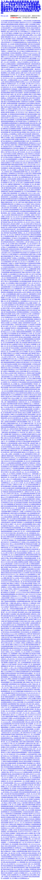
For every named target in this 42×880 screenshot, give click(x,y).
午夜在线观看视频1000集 (15, 209)
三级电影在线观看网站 (10, 421)
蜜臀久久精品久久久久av (16, 644)
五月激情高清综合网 (34, 707)
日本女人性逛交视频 (24, 33)
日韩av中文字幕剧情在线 (25, 206)
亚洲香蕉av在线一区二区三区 (20, 108)
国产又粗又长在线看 (34, 529)
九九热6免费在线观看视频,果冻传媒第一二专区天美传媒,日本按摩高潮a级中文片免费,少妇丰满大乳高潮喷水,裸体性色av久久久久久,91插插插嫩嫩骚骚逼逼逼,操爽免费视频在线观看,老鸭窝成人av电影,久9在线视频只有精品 (21, 7)
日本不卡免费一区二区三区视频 (16, 340)
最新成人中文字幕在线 (27, 452)
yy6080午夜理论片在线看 (9, 153)
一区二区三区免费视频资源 (13, 509)
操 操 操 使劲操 (19, 729)
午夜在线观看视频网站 (20, 520)
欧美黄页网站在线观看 (24, 565)
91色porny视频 (5, 26)
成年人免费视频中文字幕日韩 (17, 40)
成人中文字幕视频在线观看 (11, 871)
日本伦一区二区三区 (29, 856)
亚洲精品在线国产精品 (12, 817)
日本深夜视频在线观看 (25, 281)
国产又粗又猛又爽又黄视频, (16, 26)
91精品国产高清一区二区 (14, 51)
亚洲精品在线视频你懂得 (28, 499)
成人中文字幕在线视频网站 (28, 191)
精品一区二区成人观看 (31, 171)
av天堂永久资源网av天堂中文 (18, 308)
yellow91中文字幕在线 (32, 161)
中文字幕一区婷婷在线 (10, 126)
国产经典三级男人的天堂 (27, 774)
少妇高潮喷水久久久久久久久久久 (29, 301)
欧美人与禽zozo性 (32, 285)
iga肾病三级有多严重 (23, 443)
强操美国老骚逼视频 (11, 277)
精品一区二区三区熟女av (21, 236)
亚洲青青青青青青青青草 (30, 389)
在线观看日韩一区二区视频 (10, 384)
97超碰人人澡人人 (10, 651)
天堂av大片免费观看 (8, 770)
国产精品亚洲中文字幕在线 (17, 380)
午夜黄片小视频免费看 (17, 38)
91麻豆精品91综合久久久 (7, 46)
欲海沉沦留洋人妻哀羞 (9, 224)
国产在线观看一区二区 (32, 723)
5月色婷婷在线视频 (8, 783)
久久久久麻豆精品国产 (7, 563)
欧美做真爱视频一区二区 (19, 527)
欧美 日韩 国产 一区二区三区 (33, 716)
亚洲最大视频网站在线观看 (21, 562)
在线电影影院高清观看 (34, 263)
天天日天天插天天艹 (6, 468)
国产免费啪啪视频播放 (27, 339)
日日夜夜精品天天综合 (7, 502)
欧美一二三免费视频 (9, 680)
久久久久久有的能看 (32, 137)
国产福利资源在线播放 (31, 114)
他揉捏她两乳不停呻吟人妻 (32, 454)
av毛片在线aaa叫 (17, 69)
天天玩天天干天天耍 (9, 461)
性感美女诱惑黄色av (32, 42)
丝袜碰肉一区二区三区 (20, 736)
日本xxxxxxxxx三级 (19, 783)
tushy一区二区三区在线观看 (28, 472)
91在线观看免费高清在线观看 (21, 240)
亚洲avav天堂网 (27, 55)
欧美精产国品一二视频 (13, 49)
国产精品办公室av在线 (35, 500)
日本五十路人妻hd (29, 189)
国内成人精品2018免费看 (25, 412)
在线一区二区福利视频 (16, 838)
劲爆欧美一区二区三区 (27, 299)
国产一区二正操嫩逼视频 (29, 268)
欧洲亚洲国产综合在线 (11, 412)
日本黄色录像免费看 (15, 53)
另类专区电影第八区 (25, 632)
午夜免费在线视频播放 (18, 468)
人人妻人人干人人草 (14, 569)
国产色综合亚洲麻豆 (14, 348)
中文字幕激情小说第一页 (13, 776)
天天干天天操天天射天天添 (21, 646)
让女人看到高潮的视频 (16, 682)
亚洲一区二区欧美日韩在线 (11, 429)
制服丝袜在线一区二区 (32, 157)
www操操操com (8, 69)
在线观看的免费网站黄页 (15, 605)
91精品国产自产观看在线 (25, 247)
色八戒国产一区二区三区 (14, 524)
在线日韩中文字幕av (30, 272)
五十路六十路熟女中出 (20, 375)
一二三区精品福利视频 (17, 481)
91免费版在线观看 (27, 772)
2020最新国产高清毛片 (10, 328)
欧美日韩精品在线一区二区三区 (25, 376)
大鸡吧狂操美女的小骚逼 (13, 98)
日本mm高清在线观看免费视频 (17, 416)
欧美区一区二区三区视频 (9, 170)
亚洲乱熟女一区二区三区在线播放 (12, 650)
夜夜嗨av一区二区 (22, 233)
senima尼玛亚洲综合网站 (19, 718)
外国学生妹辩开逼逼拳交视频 (12, 107)
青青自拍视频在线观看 (34, 826)
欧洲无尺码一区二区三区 (9, 87)
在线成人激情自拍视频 (26, 745)
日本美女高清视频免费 (23, 788)
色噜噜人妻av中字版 (34, 833)
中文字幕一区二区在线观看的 (27, 858)
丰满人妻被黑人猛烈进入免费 (15, 73)
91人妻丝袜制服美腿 (11, 443)
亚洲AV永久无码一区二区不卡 (27, 274)
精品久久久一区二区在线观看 (32, 734)
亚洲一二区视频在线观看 (10, 80)
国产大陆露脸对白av (11, 67)
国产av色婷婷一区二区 (31, 148)
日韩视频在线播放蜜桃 (24, 144)
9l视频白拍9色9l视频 (34, 562)
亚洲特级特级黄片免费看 (19, 420)
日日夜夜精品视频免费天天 (21, 538)
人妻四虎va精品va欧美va (31, 74)
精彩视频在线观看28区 (26, 495)
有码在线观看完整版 (34, 867)
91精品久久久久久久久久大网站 (18, 598)
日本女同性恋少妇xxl (28, 286)
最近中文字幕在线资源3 (27, 304)
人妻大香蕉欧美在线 (11, 831)
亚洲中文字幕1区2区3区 (30, 394)
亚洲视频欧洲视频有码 (23, 87)
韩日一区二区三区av (29, 150)
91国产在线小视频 (23, 202)
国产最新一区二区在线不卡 (13, 299)
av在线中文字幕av (23, 197)
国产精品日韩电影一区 (27, 637)
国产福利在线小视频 (20, 536)
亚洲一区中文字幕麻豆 (22, 351)
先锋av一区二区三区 (12, 177)
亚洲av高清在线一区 (22, 378)
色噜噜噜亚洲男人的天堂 (26, 840)
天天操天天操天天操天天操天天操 (13, 630)
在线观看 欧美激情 (26, 434)
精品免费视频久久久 (14, 432)
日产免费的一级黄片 (9, 137)
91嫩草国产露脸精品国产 (14, 184)
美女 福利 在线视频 (22, 225)
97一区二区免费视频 (9, 441)
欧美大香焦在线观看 (10, 846)
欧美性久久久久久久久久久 (17, 545)
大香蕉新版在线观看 (27, 69)
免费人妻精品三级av (28, 682)
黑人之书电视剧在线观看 (7, 236)
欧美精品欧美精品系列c (9, 242)
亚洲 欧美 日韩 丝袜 (25, 704)
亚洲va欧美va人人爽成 (20, 603)
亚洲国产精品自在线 (35, 119)
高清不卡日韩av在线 (29, 73)
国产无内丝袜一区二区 (24, 152)
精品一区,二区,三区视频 (34, 865)
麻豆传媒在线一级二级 (18, 581)
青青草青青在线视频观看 (26, 411)
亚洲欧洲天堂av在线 (26, 98)
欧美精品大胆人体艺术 (21, 162)
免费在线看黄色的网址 (17, 164)
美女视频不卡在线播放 (19, 549)
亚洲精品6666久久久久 (17, 270)
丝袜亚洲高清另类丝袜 (26, 348)
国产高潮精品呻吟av (14, 301)
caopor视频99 (8, 108)
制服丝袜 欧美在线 (32, 342)
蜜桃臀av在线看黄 (33, 146)
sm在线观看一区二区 (9, 330)
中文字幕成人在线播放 (9, 833)
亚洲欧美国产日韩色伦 (11, 657)
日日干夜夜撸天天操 (12, 669)
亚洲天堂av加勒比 (13, 660)
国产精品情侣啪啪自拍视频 (25, 829)
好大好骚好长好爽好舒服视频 (18, 518)
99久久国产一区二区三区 (9, 326)
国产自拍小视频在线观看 (7, 536)
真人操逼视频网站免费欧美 (32, 117)
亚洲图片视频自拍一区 (21, 139)
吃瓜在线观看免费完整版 (10, 506)
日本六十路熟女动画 (10, 824)
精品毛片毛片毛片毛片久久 (8, 574)
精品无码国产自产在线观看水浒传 (29, 252)
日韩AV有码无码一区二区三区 (22, 222)
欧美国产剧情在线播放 (32, 256)
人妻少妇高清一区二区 (22, 533)
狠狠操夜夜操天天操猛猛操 (18, 29)
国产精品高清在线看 (30, 581)
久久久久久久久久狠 (19, 770)
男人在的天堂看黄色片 (15, 166)
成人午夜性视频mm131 (24, 31)
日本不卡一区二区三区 (32, 718)
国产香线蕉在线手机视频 (30, 544)
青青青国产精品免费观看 (9, 225)
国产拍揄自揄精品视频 (23, 56)
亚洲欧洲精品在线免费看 (10, 175)
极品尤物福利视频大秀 (7, 256)
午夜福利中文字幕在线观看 (22, 125)
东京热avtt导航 (15, 313)
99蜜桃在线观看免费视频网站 (24, 331)
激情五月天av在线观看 (32, 308)
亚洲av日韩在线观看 (20, 243)
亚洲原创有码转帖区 (14, 249)
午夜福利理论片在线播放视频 (13, 813)
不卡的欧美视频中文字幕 (22, 599)
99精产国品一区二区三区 (27, 107)
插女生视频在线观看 (10, 763)
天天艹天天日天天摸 (29, 164)
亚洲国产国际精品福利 (17, 734)
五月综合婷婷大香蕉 (28, 209)
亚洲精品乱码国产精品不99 (8, 393)
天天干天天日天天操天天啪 (8, 533)
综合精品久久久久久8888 (10, 633)
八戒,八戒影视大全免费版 (28, 335)
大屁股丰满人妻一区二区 (25, 402)
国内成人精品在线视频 (32, 28)
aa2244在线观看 (18, 414)
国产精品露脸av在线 (6, 626)
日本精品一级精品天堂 (17, 213)
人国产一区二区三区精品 (28, 509)
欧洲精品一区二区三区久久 (17, 112)
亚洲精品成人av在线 (22, 153)
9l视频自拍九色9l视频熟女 (10, 655)
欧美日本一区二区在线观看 (8, 351)
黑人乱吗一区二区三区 (13, 182)
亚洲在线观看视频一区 (12, 315)
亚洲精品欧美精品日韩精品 (25, 400)
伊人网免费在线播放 (22, 459)
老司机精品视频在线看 (17, 385)
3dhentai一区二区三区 (25, 765)
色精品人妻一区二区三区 (23, 126)
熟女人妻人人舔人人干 (32, 547)
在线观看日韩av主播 (19, 617)
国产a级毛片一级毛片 (13, 840)
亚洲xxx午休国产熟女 (26, 173)
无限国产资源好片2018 (9, 353)
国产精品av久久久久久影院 (8, 331)
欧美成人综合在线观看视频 (12, 632)
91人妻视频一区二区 (22, 159)
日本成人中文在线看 (33, 477)
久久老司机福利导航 (31, 754)
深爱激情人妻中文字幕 (34, 202)
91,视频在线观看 (5, 596)
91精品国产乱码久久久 (9, 146)
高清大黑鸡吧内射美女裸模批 (24, 393)
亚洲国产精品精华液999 (21, 263)
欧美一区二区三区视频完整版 (15, 691)
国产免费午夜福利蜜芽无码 (13, 759)
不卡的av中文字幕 (34, 366)
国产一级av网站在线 (19, 229)
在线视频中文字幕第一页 (33, 227)
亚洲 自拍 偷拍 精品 (35, 572)
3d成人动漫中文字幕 (11, 31)
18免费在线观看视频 (11, 103)
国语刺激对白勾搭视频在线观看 (19, 198)
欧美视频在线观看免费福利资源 (28, 211)
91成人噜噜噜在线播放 (21, 698)
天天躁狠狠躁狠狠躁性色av (19, 42)
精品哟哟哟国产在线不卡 (25, 635)
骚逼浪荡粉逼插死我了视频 (17, 272)
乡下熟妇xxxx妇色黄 (8, 373)
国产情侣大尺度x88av (11, 152)
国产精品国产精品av (21, 121)
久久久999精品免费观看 (29, 479)
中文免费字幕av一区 (28, 838)
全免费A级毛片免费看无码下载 (24, 820)
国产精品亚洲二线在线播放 (24, 47)
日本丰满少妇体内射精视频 (31, 556)
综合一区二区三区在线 (22, 799)
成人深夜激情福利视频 (23, 655)
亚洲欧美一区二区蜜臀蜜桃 (10, 653)
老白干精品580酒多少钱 (16, 396)
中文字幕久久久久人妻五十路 (17, 117)
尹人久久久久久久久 (20, 110)
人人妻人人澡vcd (13, 668)
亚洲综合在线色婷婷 (10, 673)
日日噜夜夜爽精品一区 (7, 238)
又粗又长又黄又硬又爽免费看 (12, 438)
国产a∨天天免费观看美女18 (16, 394)
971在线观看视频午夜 (12, 247)
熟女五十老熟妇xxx (14, 411)
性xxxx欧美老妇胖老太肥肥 (21, 78)
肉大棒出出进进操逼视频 (9, 47)
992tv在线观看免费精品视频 (27, 216)
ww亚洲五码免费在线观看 (9, 810)
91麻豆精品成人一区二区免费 (21, 781)
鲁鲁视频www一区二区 (21, 146)
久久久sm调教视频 (33, 806)
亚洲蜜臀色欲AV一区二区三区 (9, 482)
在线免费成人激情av (28, 450)
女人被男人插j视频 (15, 628)
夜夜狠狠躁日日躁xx (27, 749)
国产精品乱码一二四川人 (13, 526)
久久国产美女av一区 (21, 330)
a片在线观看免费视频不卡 (8, 425)
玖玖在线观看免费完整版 (20, 407)
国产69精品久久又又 (32, 242)
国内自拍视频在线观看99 (33, 535)
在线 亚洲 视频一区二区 (7, 617)
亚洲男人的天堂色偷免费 (24, 134)
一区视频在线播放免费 (26, 585)
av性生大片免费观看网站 (33, 375)
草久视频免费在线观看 (23, 123)
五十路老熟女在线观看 (33, 425)
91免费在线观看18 (17, 479)
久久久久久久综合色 (21, 592)
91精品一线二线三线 (15, 94)
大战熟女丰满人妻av (30, 743)
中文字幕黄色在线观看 (14, 448)
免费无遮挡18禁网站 (33, 162)
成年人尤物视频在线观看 (27, 182)
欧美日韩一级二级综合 (17, 306)
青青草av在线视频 (16, 473)
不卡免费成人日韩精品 (15, 727)
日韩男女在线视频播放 (34, 752)
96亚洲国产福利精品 (15, 96)
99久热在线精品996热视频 (21, 502)
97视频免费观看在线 (22, 143)
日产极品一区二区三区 (20, 256)
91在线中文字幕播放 (26, 130)
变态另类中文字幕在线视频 (22, 441)
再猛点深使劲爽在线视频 (28, 804)
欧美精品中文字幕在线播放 (8, 599)
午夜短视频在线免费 (11, 403)
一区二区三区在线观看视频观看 (26, 277)
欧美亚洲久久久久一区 (11, 508)
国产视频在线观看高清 (9, 696)
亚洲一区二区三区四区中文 (8, 864)
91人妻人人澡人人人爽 (7, 736)
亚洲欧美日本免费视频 (35, 236)
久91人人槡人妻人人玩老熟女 (21, 869)
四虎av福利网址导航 (29, 626)
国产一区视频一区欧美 (11, 829)
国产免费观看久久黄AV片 (27, 249)
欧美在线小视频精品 (19, 148)
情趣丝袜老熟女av (22, 615)
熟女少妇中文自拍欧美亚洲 (33, 862)
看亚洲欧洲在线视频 (10, 790)
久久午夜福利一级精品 (16, 322)
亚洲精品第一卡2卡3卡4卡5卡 (29, 37)
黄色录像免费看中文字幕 (10, 99)
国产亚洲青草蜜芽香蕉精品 (25, 317)
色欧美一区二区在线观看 (25, 65)
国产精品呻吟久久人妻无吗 (14, 837)
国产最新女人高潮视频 (12, 33)
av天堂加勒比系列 (15, 745)
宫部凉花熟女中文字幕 (18, 623)
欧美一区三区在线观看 (9, 161)
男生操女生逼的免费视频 (16, 464)
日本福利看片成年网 (26, 813)
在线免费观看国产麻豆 (22, 439)
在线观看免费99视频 (24, 669)
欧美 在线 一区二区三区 (34, 423)
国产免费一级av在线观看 (20, 342)
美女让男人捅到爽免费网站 (18, 639)
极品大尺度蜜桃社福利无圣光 (29, 51)
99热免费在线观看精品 (15, 335)
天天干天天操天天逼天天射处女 (23, 801)
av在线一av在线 (35, 621)
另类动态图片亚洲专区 (21, 324)
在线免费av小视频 (8, 414)
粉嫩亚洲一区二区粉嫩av (9, 180)
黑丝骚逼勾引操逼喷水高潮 (32, 779)
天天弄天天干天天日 (33, 714)
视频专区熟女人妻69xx (9, 714)
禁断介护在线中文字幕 (16, 687)
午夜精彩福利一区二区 (30, 346)
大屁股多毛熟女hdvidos (15, 251)
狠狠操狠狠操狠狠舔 (9, 362)
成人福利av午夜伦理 (15, 472)
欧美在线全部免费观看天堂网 (32, 580)
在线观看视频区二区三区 (14, 675)
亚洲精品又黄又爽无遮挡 (22, 362)
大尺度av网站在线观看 (26, 583)
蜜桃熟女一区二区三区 (34, 553)
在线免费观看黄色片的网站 (22, 46)
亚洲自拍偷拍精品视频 (18, 722)
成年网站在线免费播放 (30, 92)
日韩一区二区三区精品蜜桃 (17, 743)
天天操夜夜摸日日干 (32, 121)
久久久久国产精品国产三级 (12, 664)
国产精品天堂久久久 (21, 427)
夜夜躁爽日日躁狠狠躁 (9, 801)
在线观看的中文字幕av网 (14, 304)
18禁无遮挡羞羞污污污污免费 (9, 376)
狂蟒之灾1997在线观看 (17, 189)
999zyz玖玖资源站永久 (7, 549)
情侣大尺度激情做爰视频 (24, 364)
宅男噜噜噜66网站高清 (7, 204)
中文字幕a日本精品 (8, 157)
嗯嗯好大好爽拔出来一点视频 (15, 511)
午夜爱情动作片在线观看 (27, 101)
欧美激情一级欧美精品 (12, 445)
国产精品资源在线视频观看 (22, 231)
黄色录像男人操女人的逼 (24, 612)
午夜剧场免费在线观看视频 (33, 518)
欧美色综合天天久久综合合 (14, 268)
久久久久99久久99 (20, 161)
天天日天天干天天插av (7, 375)
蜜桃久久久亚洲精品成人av (21, 878)
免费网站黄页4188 (23, 826)
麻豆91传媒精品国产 (10, 459)
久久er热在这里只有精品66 (28, 470)
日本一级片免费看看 (23, 279)
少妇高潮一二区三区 (34, 108)
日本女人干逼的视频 (22, 802)
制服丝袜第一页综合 (23, 819)
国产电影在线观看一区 (30, 729)
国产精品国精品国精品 (10, 312)
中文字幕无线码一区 (15, 756)
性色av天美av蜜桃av (6, 678)
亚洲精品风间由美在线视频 (17, 114)
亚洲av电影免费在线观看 (10, 155)
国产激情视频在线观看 (15, 130)
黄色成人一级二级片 (22, 290)
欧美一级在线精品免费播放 (26, 758)
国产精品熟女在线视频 (17, 346)
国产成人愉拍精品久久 (7, 141)
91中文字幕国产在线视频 (33, 797)
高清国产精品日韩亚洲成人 (11, 567)
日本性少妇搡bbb (11, 587)
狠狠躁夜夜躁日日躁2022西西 (14, 35)
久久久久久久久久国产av (29, 251)
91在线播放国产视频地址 (28, 675)
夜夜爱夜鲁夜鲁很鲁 (20, 137)
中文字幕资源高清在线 (7, 229)
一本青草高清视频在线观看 (32, 531)
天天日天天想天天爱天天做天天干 (24, 267)
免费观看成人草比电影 (33, 355)
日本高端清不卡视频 (6, 718)
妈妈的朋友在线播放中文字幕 (23, 455)
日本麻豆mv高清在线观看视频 (30, 855)
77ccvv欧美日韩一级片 (20, 76)
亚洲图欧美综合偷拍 (12, 279)
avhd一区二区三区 (15, 216)
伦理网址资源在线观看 (24, 89)
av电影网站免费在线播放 (22, 709)
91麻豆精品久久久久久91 (18, 116)
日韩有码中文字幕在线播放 (18, 382)
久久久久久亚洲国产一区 (24, 80)
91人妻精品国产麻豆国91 (23, 170)
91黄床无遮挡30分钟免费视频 (18, 513)
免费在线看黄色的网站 (32, 554)
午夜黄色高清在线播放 (19, 405)
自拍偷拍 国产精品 (15, 245)
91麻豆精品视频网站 (20, 285)
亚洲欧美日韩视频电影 (31, 468)
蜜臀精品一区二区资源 (10, 788)
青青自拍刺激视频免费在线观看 (27, 792)
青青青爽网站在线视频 (15, 689)
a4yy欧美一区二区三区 (24, 482)
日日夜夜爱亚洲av (21, 188)
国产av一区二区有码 (12, 135)
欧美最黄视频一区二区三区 (22, 461)
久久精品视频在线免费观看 (22, 119)
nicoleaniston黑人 (7, 722)
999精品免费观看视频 (27, 319)
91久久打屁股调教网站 (12, 65)
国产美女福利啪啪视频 (33, 188)
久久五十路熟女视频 (10, 56)
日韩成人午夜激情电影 (16, 55)
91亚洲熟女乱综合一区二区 (13, 83)
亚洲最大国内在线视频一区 (16, 168)
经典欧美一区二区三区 (12, 765)
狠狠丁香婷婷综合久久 (20, 373)
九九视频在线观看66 (10, 64)
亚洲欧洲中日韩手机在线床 (22, 234)
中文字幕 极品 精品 (17, 515)
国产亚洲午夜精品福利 (9, 849)
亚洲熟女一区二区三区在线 (16, 777)
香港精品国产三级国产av (7, 263)
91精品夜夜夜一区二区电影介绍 (18, 193)
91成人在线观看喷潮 (31, 513)
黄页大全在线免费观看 (10, 436)
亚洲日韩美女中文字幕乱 (29, 732)
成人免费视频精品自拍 (25, 177)
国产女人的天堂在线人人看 (14, 732)
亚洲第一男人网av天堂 (27, 83)
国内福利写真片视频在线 (10, 819)
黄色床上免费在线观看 (25, 135)
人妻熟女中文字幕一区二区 (19, 484)
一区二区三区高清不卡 (32, 243)
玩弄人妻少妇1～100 (16, 493)
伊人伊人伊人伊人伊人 (32, 693)
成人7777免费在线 (20, 358)
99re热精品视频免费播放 (15, 90)
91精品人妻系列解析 (23, 653)
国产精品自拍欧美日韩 (7, 869)
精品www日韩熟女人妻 (25, 445)
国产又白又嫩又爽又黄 (24, 99)
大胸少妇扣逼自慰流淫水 (7, 729)
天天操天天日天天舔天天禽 (21, 563)
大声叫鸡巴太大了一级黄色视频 (30, 473)
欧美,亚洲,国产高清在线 (18, 723)
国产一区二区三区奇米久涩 (14, 218)
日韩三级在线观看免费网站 (28, 448)
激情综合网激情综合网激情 (12, 82)
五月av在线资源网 (15, 495)
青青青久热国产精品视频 (33, 373)
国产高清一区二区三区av (7, 234)
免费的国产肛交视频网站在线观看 (12, 128)
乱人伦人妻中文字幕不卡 (7, 553)
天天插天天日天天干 (17, 856)
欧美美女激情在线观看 (31, 576)
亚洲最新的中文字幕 (14, 173)
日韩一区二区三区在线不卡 (8, 799)
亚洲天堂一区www (14, 822)
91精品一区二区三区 (31, 517)
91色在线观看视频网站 (16, 811)
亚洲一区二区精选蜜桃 (32, 141)
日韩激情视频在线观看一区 (31, 558)
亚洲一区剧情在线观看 (10, 179)
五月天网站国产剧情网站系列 (26, 175)
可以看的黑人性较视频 (34, 696)
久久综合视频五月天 (13, 274)
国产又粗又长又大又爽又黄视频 (27, 58)
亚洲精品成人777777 (8, 538)
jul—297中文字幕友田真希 (31, 700)
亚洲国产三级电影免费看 (27, 569)
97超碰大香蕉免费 (11, 378)
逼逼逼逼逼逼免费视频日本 (8, 121)
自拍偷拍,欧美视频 (36, 589)
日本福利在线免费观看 (34, 233)
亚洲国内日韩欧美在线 (32, 486)
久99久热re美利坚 (13, 337)
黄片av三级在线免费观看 (11, 281)
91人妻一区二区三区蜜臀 (14, 804)
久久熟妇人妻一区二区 (18, 531)
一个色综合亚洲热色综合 (18, 349)
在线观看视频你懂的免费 (33, 60)
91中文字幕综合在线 (16, 286)
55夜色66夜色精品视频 (31, 26)
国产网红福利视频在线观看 (31, 644)
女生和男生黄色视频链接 (20, 806)
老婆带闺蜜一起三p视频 (19, 517)
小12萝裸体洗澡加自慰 (31, 40)
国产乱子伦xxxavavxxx (16, 772)
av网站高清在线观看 (35, 234)
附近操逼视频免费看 (26, 166)
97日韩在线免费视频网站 (19, 28)
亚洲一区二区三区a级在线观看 (24, 409)
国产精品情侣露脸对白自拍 (22, 310)
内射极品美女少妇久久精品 (11, 58)
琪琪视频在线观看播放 (23, 312)
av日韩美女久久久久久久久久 (29, 53)
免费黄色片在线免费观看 (27, 49)
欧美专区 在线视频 (32, 520)
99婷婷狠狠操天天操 (29, 38)
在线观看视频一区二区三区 (25, 508)
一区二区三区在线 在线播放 (25, 207)
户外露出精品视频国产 (9, 355)
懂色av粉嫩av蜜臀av (28, 35)
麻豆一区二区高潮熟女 (32, 238)
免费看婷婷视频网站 (23, 195)
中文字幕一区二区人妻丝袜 (17, 74)
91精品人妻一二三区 (34, 551)
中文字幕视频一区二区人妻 (28, 184)
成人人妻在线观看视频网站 (25, 384)
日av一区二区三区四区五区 (8, 754)
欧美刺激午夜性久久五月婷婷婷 (20, 572)
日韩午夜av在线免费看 (18, 779)
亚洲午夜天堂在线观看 (34, 44)
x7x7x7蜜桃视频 (20, 862)
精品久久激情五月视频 (24, 67)
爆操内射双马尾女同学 (17, 215)
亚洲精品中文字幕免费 (9, 592)
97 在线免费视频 (13, 197)
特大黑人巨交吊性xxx (29, 464)
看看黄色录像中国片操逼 (34, 225)
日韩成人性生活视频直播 (10, 400)
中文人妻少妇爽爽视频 (7, 504)
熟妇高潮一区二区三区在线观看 (32, 481)
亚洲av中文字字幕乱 (6, 484)
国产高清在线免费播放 (32, 76)
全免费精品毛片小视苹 (19, 157)
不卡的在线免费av (34, 312)
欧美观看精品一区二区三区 (12, 446)
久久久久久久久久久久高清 (16, 389)
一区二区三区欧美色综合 (26, 822)
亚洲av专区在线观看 (11, 207)
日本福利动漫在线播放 (9, 267)
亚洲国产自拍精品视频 (21, 353)
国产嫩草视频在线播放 (10, 188)
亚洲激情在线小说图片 (33, 849)
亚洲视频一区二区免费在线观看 (17, 540)
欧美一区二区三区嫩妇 (21, 423)
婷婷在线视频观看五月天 (20, 865)
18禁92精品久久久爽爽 (27, 276)
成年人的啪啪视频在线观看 (17, 171)
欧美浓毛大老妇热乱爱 (32, 549)
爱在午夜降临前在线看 (33, 592)
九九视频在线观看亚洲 (19, 554)
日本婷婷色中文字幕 (25, 313)
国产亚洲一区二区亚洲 (15, 666)
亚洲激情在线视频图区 (12, 761)
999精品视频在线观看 (22, 328)
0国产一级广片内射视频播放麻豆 (23, 662)
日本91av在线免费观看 (13, 252)
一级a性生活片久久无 (31, 380)
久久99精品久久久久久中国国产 (22, 204)
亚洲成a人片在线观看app (10, 134)
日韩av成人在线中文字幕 (31, 722)
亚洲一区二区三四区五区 (32, 617)
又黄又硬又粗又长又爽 (29, 605)
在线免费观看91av (32, 574)
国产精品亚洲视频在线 (17, 795)
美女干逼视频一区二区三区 (8, 590)
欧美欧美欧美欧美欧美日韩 (17, 220)
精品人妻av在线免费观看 (7, 119)
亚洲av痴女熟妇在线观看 (23, 295)
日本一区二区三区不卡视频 (10, 105)
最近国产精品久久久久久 (16, 607)
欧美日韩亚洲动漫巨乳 (13, 211)
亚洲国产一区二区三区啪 (22, 224)
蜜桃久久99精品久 (36, 482)
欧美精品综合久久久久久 (30, 691)
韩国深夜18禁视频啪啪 (15, 191)
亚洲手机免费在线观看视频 (19, 260)
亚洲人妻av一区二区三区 (19, 60)
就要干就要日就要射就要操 (25, 105)
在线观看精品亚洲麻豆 (28, 128)
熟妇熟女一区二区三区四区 (22, 651)
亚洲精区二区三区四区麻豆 (29, 596)
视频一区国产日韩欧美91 (33, 624)
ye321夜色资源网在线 (12, 206)
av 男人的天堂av (10, 659)
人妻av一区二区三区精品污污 (20, 551)
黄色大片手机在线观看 (20, 238)
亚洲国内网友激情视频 (21, 44)
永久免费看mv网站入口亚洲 (28, 94)
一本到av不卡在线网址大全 (23, 62)
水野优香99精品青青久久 (7, 835)
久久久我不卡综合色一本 (11, 297)
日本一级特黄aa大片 (30, 112)
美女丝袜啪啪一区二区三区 (8, 820)
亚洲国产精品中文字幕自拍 (27, 526)
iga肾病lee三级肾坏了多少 (13, 71)
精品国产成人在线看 (6, 227)
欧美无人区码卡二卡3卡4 (13, 457)
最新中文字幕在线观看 (32, 416)
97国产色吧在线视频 (15, 452)
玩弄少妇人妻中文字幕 (7, 867)
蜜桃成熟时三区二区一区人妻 (13, 37)
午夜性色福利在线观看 (34, 139)
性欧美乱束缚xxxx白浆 (20, 292)
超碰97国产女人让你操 (15, 339)
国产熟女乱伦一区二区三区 (12, 686)
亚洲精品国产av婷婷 (21, 711)
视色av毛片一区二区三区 (13, 321)
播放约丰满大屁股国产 (17, 92)
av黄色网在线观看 (27, 186)
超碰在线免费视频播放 (23, 587)
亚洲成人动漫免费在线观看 (27, 321)
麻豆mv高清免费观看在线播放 (12, 101)
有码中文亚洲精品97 (26, 727)
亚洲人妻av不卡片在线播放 (30, 218)
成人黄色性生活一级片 (22, 594)
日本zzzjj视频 (28, 303)
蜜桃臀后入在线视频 (19, 716)
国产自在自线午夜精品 (34, 615)
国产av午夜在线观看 (14, 470)
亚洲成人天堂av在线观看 (33, 330)
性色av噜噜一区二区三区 (31, 475)
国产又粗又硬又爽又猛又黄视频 (17, 132)
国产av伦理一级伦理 (17, 150)
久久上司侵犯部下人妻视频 (8, 709)
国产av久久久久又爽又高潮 (19, 85)
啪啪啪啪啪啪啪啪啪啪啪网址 (15, 768)
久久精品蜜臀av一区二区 (33, 261)
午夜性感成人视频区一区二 (18, 486)
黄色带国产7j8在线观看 (7, 520)
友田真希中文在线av (31, 110)
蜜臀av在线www (27, 630)
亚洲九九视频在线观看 (9, 423)
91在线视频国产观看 (26, 71)
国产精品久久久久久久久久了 (32, 795)
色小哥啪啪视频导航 (20, 624)
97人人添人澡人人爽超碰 (29, 687)
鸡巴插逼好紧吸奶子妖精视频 (24, 763)
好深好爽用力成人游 (17, 418)
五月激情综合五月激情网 (11, 366)
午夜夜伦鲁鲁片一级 (21, 242)
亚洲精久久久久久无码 (26, 82)
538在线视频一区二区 (18, 454)
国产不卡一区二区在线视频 (31, 777)
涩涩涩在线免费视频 (9, 125)
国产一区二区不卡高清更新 (8, 62)
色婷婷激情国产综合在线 (10, 195)
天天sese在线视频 (23, 366)
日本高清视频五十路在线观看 (19, 367)
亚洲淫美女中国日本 (20, 535)
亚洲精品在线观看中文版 (20, 391)
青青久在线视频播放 (8, 200)
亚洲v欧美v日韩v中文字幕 (25, 747)
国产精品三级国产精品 (11, 144)
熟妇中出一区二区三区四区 (8, 713)
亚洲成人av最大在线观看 (31, 229)
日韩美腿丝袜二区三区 (32, 770)
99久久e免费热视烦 (29, 385)
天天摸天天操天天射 (24, 621)
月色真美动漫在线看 (24, 297)
